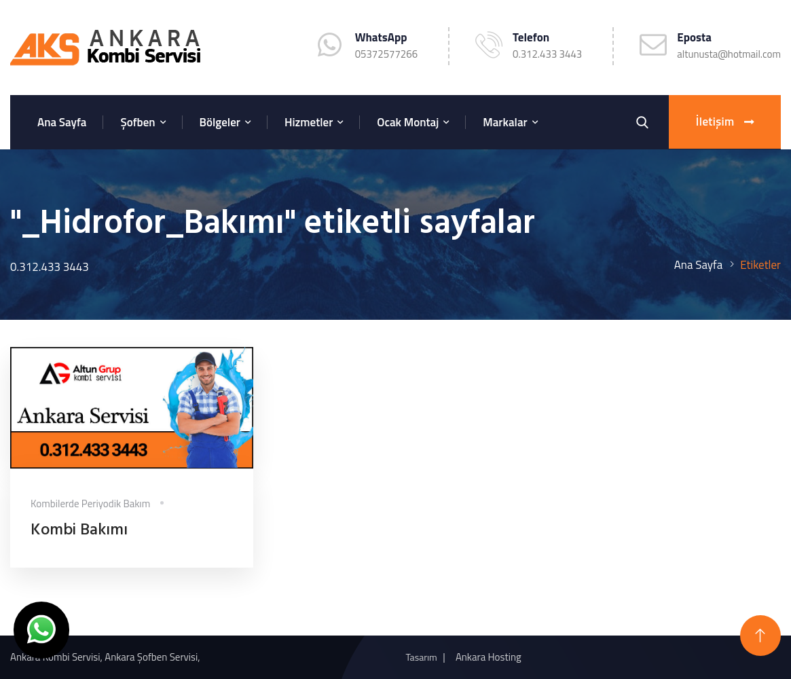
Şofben (137, 122)
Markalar (505, 122)
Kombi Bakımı (79, 531)
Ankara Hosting (488, 657)
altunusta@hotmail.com (729, 54)
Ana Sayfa (61, 122)
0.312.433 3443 (547, 54)
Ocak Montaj (408, 122)
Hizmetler (308, 122)
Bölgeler (220, 122)
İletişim (725, 122)
